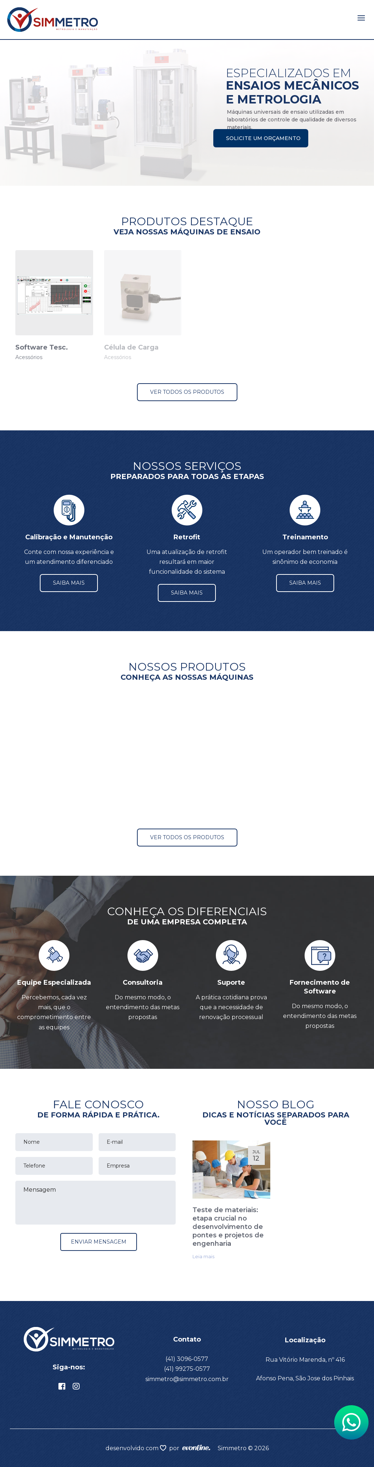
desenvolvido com (133, 1448)
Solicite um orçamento (263, 138)
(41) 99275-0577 (187, 1368)
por (175, 1448)
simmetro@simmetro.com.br (187, 1379)
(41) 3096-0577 (186, 1358)
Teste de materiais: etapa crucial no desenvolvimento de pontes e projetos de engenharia (228, 1227)
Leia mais (203, 1256)
